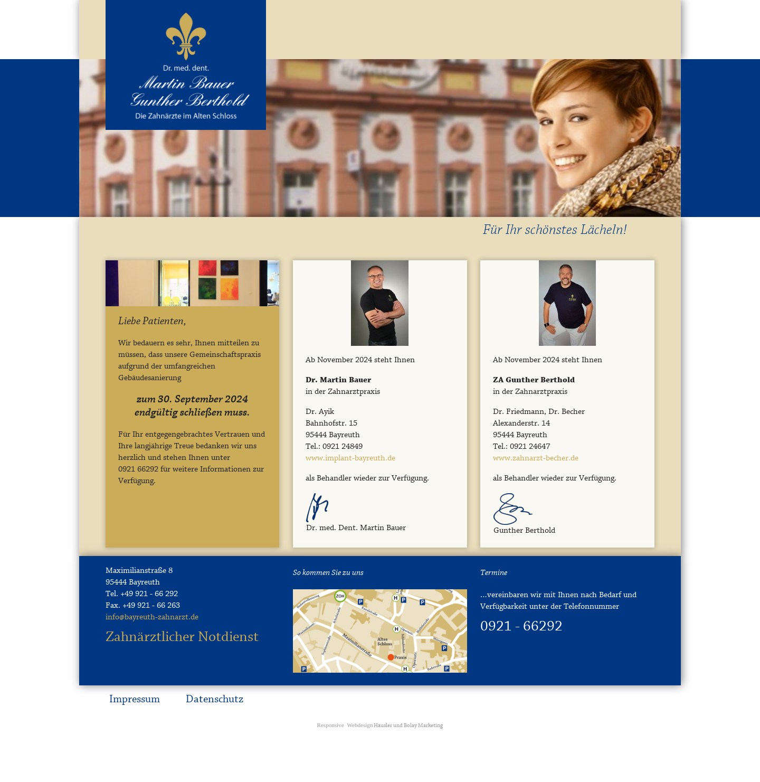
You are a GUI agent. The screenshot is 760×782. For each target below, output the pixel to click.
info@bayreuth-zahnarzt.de (152, 617)
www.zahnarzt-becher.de (535, 458)
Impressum (134, 699)
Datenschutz (214, 699)
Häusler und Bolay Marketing (380, 725)
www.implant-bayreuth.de (350, 458)
